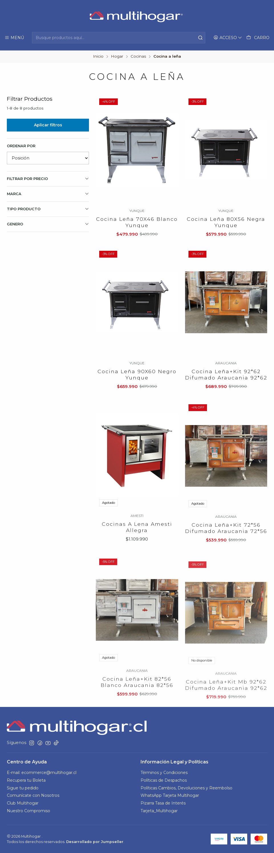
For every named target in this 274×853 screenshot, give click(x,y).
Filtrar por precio (48, 178)
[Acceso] (227, 38)
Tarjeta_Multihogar (159, 810)
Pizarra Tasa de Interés (163, 803)
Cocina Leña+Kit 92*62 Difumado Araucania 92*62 (226, 394)
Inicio (98, 56)
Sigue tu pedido (22, 788)
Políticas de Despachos (164, 780)
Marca (48, 193)
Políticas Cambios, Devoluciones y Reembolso (186, 788)
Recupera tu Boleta (26, 780)
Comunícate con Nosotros (33, 795)
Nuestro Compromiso (28, 810)
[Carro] (258, 38)
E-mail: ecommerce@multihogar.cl (41, 772)
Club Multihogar (22, 803)
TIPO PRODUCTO (48, 209)
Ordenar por (21, 146)
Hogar (117, 56)
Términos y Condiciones (164, 772)
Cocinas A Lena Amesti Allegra (137, 553)
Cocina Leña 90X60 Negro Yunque (137, 386)
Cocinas (138, 56)
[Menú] (14, 38)
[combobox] (118, 37)
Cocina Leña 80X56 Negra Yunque (226, 222)
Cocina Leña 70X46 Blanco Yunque (137, 222)
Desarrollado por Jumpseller (94, 842)
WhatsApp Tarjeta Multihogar (170, 795)
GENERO (48, 224)
